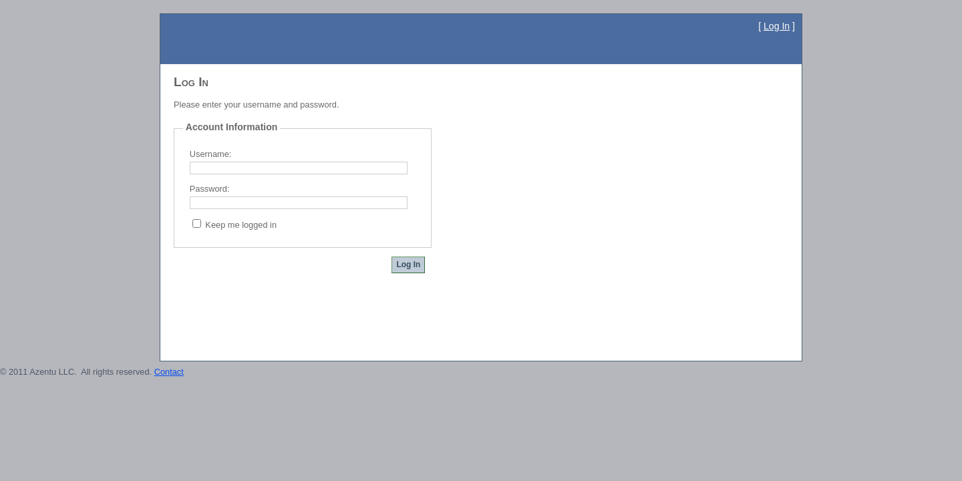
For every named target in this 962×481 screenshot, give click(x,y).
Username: (211, 154)
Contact (169, 372)
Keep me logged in (241, 225)
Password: (210, 189)
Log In (777, 26)
